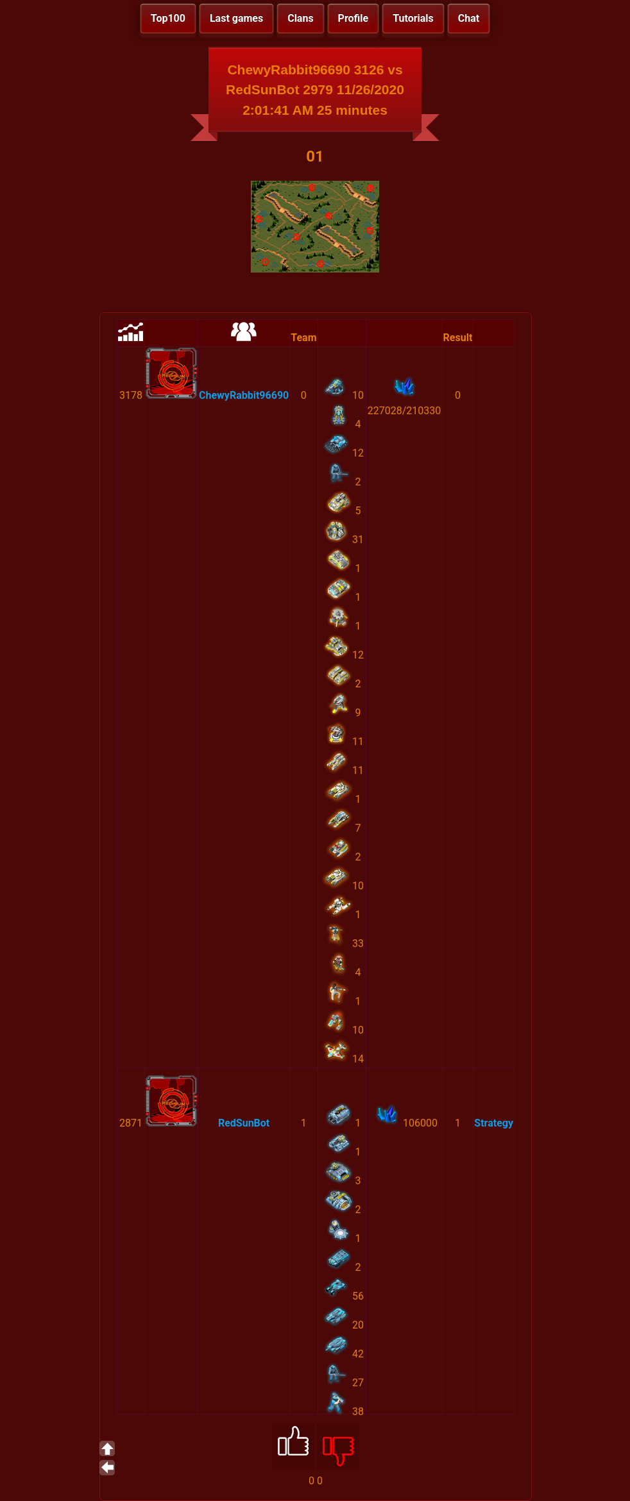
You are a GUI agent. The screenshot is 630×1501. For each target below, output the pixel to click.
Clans (300, 18)
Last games (236, 18)
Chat (468, 18)
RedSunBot (243, 1123)
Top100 (168, 18)
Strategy (493, 1123)
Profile (353, 18)
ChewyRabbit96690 (244, 395)
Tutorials (413, 18)
